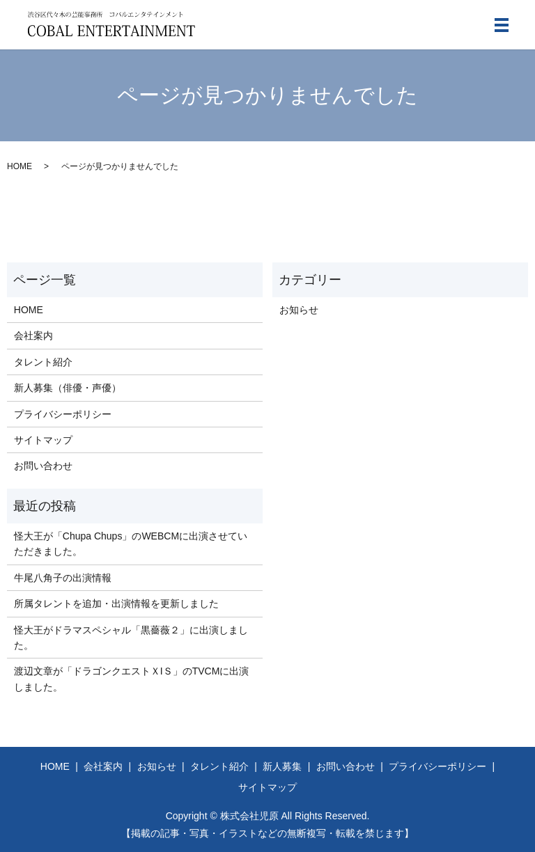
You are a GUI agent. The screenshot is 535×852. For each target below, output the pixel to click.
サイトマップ (43, 439)
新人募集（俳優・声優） (67, 387)
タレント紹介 (43, 362)
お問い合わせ (43, 465)
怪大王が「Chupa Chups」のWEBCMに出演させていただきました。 (130, 543)
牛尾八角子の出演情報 (62, 577)
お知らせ (298, 309)
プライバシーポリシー (62, 414)
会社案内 (33, 335)
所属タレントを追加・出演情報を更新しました (116, 603)
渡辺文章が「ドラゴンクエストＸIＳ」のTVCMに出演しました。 (131, 678)
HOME (19, 166)
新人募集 (282, 766)
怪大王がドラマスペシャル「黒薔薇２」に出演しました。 (131, 637)
